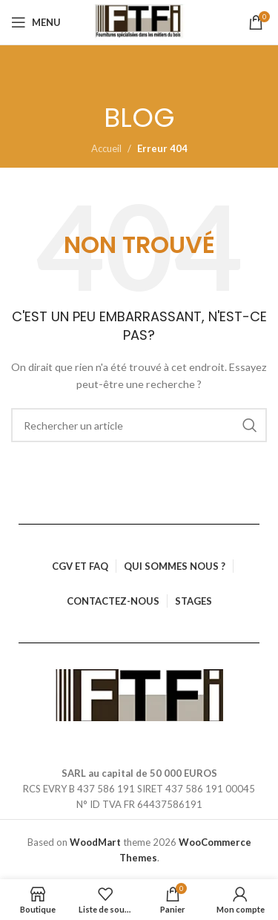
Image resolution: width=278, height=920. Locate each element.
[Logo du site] (139, 22)
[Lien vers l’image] (139, 694)
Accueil (106, 148)
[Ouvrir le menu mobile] (36, 22)
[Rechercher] (139, 425)
